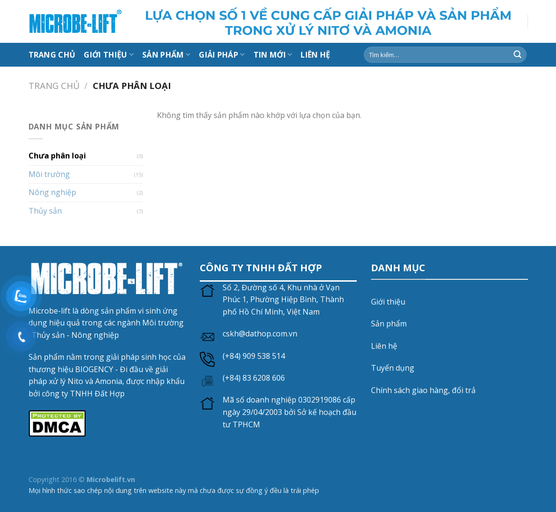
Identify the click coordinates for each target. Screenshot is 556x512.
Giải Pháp (221, 54)
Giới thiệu (109, 54)
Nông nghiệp (52, 192)
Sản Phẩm (166, 54)
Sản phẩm (389, 323)
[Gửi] (517, 55)
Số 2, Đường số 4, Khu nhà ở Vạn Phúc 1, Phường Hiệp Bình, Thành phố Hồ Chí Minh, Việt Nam (283, 299)
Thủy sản (45, 211)
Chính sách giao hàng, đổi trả (423, 390)
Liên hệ (384, 346)
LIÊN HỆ (315, 54)
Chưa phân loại (57, 155)
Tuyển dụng (392, 368)
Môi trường (49, 174)
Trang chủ (52, 54)
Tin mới (273, 54)
